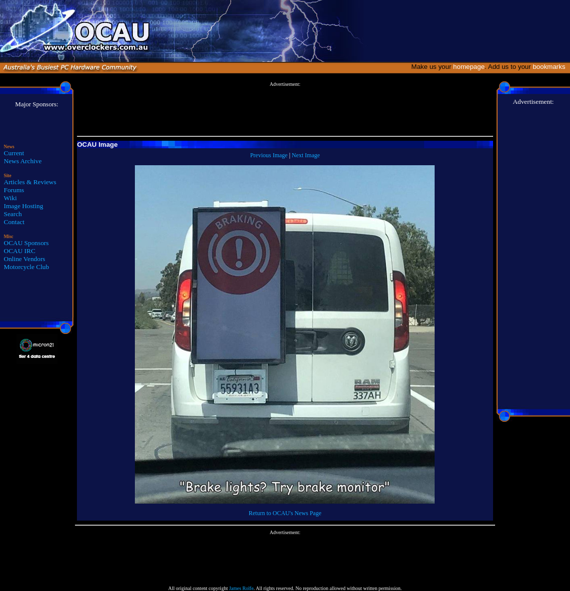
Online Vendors (24, 259)
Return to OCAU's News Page (285, 513)
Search (13, 214)
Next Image (306, 155)
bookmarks (551, 66)
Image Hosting (23, 206)
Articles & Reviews (30, 182)
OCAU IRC (19, 251)
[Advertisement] (285, 109)
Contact (14, 222)
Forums (14, 190)
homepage (469, 66)
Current (14, 153)
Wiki (10, 198)
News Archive (23, 161)
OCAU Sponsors (26, 243)
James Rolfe (241, 588)
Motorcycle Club (26, 267)
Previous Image (269, 155)
